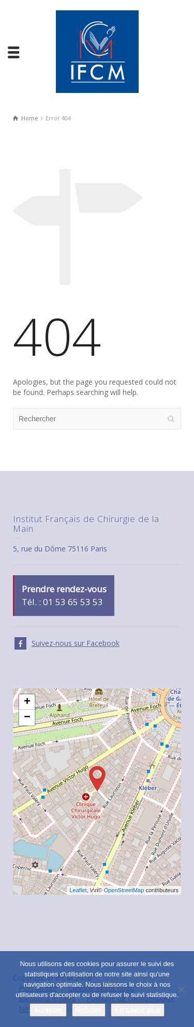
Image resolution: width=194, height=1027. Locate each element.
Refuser (88, 1010)
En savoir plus (137, 1010)
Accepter (48, 1010)
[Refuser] (181, 989)
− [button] (27, 717)
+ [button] (27, 702)
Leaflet (77, 890)
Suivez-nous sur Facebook (76, 643)
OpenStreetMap (124, 890)
